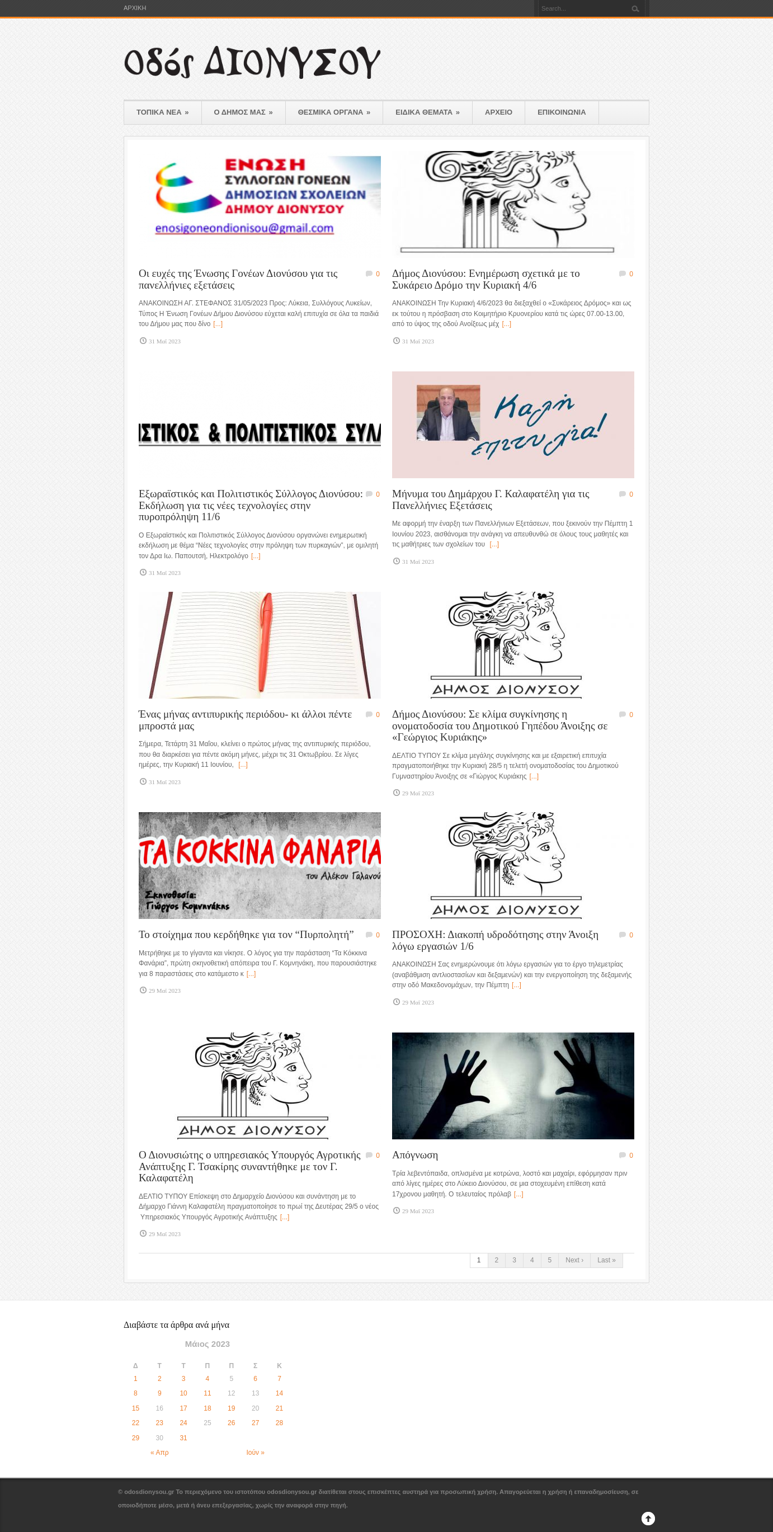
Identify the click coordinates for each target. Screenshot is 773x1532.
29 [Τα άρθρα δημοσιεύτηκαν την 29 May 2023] (135, 1438)
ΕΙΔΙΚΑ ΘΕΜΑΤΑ (427, 112)
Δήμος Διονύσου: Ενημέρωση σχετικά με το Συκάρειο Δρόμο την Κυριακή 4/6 (486, 279)
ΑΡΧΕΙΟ (498, 112)
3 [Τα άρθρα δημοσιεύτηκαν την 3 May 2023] (184, 1379)
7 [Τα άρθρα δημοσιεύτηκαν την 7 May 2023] (279, 1379)
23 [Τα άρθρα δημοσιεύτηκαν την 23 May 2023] (159, 1423)
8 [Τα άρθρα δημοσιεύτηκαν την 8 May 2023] (136, 1393)
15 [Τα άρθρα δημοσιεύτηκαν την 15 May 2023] (135, 1408)
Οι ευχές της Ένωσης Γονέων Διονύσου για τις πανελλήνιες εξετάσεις (238, 279)
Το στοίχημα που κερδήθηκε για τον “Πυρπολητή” (246, 934)
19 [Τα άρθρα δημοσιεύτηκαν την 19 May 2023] (231, 1408)
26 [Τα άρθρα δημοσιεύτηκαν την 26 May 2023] (231, 1423)
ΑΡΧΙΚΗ (135, 8)
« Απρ (159, 1452)
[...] (218, 324)
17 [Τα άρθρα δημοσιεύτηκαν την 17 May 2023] (183, 1408)
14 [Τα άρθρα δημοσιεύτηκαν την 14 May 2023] (279, 1393)
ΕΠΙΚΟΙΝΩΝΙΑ (562, 112)
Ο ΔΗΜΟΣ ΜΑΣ (243, 112)
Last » (606, 1260)
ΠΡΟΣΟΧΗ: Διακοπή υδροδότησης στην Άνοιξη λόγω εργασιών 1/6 (495, 940)
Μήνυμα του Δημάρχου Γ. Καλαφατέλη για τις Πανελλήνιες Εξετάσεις (491, 499)
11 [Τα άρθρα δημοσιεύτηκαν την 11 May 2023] (207, 1393)
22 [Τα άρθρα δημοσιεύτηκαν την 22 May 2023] (135, 1423)
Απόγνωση (415, 1155)
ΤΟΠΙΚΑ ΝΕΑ (162, 112)
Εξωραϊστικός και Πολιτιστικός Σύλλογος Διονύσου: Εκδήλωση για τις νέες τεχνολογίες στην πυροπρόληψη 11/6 (251, 505)
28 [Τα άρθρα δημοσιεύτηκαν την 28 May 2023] (279, 1423)
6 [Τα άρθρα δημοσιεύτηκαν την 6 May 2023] (255, 1379)
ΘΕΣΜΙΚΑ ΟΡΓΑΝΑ (334, 112)
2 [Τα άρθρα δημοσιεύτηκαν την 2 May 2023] (160, 1379)
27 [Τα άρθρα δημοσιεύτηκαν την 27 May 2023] (255, 1423)
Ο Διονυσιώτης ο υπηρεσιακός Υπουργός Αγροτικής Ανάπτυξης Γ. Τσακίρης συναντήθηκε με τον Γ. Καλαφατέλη (250, 1166)
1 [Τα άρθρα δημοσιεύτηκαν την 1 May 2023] (136, 1379)
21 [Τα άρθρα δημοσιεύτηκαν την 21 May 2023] (279, 1408)
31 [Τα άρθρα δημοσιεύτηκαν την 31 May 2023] (183, 1438)
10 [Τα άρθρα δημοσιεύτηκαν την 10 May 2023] (183, 1393)
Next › (574, 1260)
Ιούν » (255, 1452)
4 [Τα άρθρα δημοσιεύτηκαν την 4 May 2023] (208, 1379)
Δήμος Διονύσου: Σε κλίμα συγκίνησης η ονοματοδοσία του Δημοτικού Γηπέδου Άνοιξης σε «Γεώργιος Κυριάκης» (500, 725)
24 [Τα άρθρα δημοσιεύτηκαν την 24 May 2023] (183, 1423)
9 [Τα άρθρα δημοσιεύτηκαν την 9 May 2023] (160, 1393)
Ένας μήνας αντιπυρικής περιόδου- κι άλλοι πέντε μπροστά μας (245, 720)
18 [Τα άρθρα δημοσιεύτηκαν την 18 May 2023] (207, 1408)
